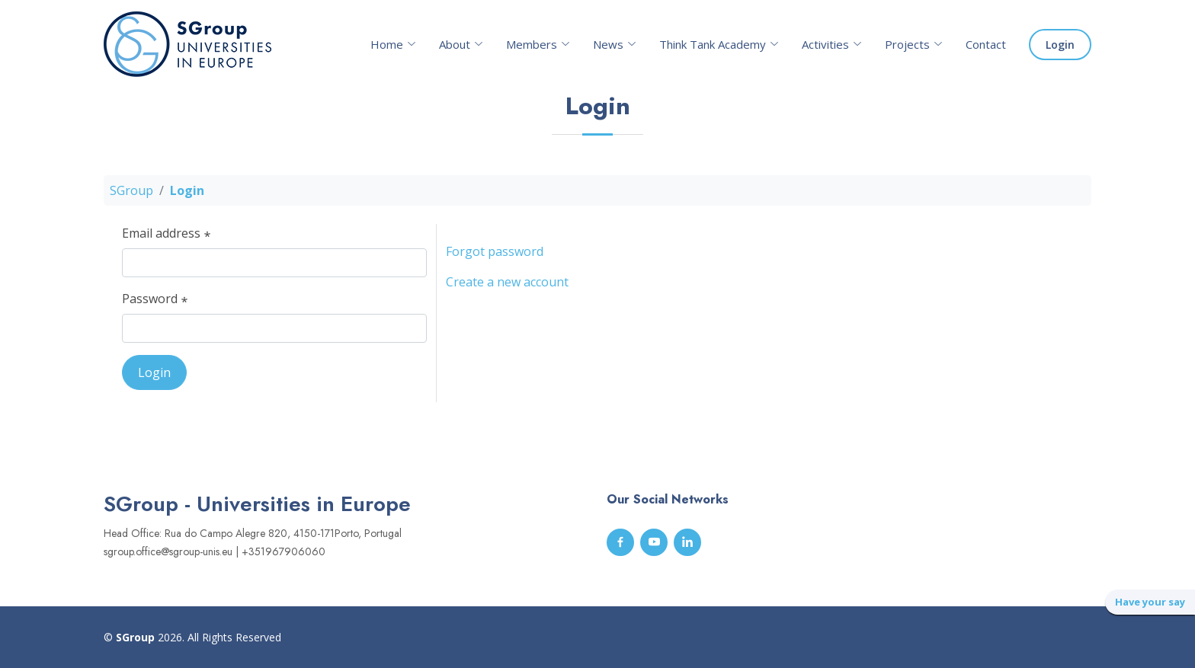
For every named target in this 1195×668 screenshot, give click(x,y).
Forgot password (494, 256)
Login (1060, 44)
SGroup (131, 195)
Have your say (1150, 602)
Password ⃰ (153, 304)
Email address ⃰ (164, 238)
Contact (986, 44)
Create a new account (507, 287)
